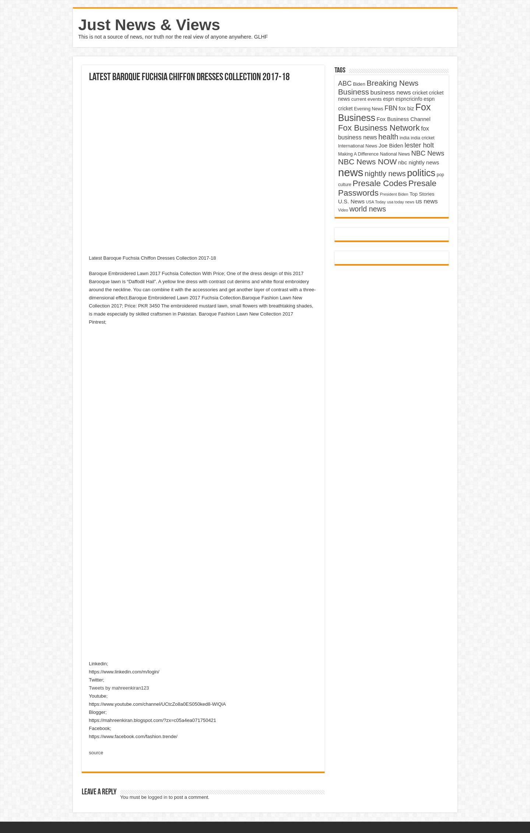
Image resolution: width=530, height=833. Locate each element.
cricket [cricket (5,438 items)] (420, 93)
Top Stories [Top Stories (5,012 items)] (422, 194)
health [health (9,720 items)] (388, 137)
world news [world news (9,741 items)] (367, 209)
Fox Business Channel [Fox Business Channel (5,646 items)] (403, 119)
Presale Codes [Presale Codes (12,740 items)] (380, 183)
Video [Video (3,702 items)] (343, 210)
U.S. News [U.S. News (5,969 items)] (351, 201)
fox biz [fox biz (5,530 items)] (406, 108)
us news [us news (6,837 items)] (427, 201)
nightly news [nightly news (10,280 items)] (385, 174)
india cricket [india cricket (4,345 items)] (422, 137)
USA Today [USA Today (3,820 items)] (376, 202)
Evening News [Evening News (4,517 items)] (368, 108)
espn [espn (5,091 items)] (388, 99)
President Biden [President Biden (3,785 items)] (394, 194)
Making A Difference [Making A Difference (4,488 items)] (358, 154)
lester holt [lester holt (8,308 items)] (419, 145)
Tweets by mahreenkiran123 (119, 688)
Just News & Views (149, 24)
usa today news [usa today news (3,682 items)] (400, 202)
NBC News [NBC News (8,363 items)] (427, 153)
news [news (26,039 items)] (350, 172)
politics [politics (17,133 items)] (421, 173)
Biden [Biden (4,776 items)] (359, 84)
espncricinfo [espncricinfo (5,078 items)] (408, 99)
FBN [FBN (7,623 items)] (391, 108)
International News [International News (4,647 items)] (358, 146)
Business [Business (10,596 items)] (353, 92)
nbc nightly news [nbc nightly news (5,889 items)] (418, 162)
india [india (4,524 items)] (405, 137)
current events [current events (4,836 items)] (366, 99)
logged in (157, 797)
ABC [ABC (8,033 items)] (345, 83)
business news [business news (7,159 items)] (390, 92)
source (96, 752)
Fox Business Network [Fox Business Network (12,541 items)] (379, 127)
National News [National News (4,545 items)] (395, 154)
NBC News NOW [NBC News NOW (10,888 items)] (367, 161)
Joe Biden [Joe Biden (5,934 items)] (391, 145)
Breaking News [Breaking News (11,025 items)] (392, 83)
